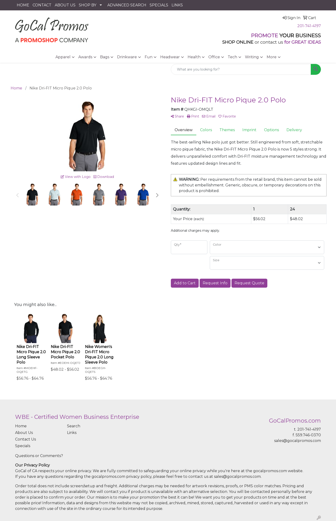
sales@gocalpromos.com (297, 440)
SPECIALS (159, 5)
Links (71, 432)
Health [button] (194, 57)
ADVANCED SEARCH (126, 5)
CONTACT (42, 5)
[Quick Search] (241, 69)
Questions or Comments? (39, 456)
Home (21, 426)
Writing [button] (252, 57)
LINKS (177, 5)
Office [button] (214, 57)
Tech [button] (232, 57)
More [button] (272, 57)
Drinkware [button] (127, 57)
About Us (24, 432)
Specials (22, 446)
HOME (23, 5)
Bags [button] (104, 57)
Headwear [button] (170, 57)
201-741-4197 (309, 26)
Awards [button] (85, 57)
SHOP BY (87, 5)
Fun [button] (148, 57)
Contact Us (25, 439)
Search (73, 426)
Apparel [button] (63, 57)
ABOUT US (65, 5)
